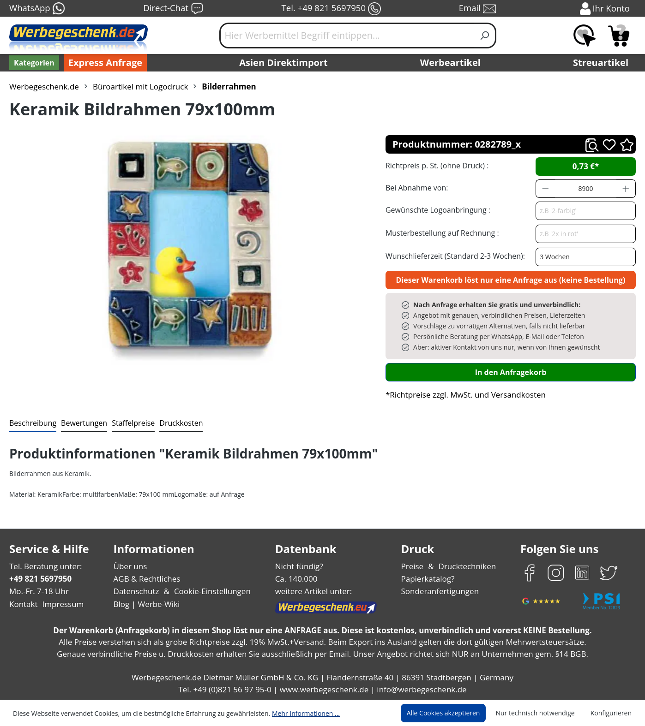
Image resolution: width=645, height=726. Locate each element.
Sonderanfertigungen (439, 591)
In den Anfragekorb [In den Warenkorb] (510, 372)
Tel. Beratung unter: (43, 566)
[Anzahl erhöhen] (626, 188)
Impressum (60, 604)
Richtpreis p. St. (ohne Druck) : (436, 165)
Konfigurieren (612, 713)
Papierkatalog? (428, 578)
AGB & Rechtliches (147, 578)
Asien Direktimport (283, 63)
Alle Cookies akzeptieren (452, 713)
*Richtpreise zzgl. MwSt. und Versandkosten (463, 394)
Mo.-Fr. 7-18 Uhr (38, 591)
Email (477, 8)
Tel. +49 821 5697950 (331, 8)
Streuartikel (603, 63)
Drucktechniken (466, 566)
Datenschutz (136, 591)
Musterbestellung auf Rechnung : (440, 233)
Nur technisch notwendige (540, 713)
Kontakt (22, 604)
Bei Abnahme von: (416, 187)
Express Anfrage (102, 63)
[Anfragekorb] (619, 35)
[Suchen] (485, 35)
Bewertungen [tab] (80, 423)
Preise (413, 566)
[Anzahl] (586, 188)
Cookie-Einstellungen (209, 591)
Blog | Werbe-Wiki (145, 604)
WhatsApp (36, 8)
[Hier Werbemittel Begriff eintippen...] (346, 35)
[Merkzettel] (584, 35)
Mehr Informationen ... (293, 713)
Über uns (130, 566)
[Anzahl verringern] (545, 188)
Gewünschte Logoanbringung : (436, 210)
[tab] (31, 423)
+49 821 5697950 (40, 578)
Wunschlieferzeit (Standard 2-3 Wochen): (453, 256)
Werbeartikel (451, 63)
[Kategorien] (33, 62)
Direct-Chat (173, 8)
